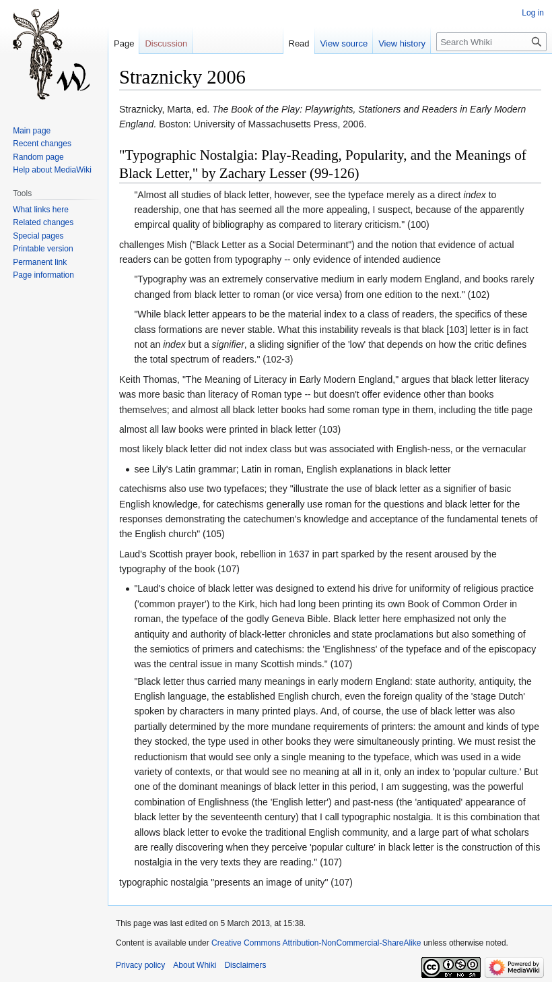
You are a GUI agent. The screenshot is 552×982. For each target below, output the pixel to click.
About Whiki (194, 965)
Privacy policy (140, 965)
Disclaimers (245, 965)
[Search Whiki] (491, 41)
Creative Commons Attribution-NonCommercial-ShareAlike (316, 943)
